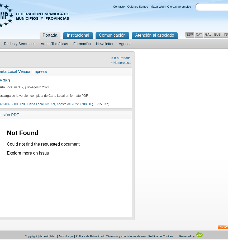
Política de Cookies (160, 236)
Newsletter (104, 44)
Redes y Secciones (20, 44)
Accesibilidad (47, 236)
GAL (208, 34)
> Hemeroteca (121, 63)
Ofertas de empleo (179, 6)
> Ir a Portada (121, 58)
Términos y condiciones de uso (126, 236)
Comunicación (112, 35)
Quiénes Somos (137, 6)
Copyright (31, 236)
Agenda (125, 44)
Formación (82, 44)
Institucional (78, 35)
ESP (190, 34)
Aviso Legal (65, 236)
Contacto (119, 6)
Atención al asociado (154, 35)
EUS (217, 34)
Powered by (191, 236)
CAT (199, 34)
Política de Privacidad (90, 236)
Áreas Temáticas (54, 44)
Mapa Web (158, 6)
